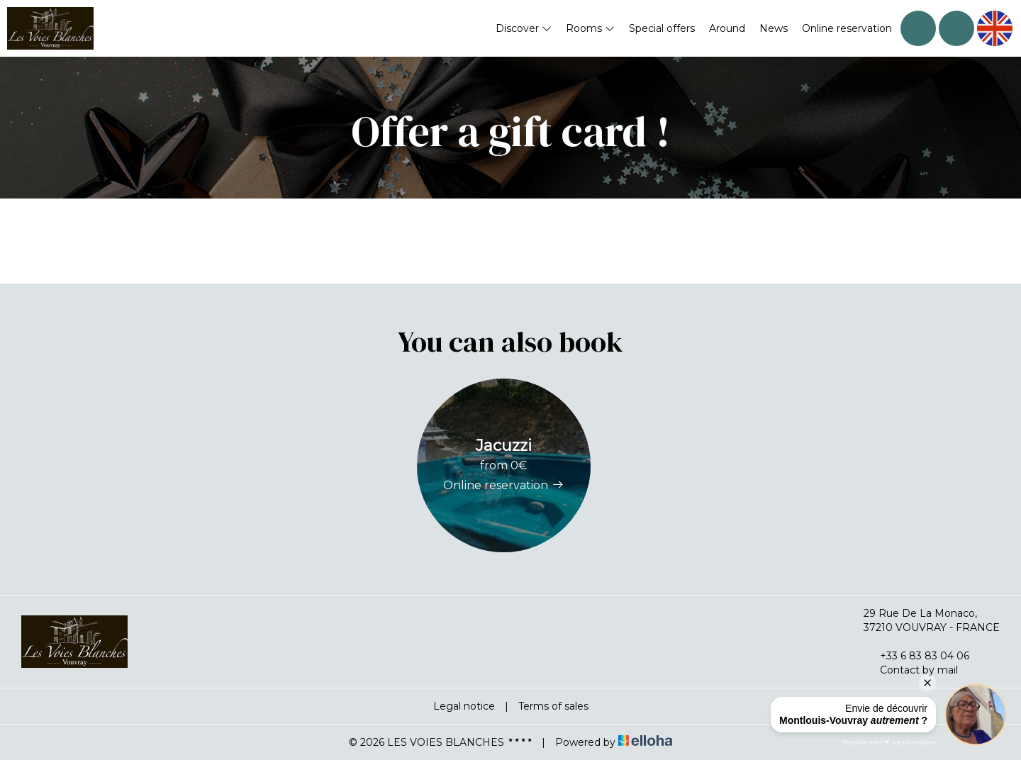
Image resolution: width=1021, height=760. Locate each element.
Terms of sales (553, 706)
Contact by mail (911, 670)
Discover (524, 28)
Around (727, 28)
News (773, 28)
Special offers (662, 28)
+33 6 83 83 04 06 (916, 655)
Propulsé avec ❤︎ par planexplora (889, 742)
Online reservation (847, 28)
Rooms (590, 28)
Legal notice (464, 706)
